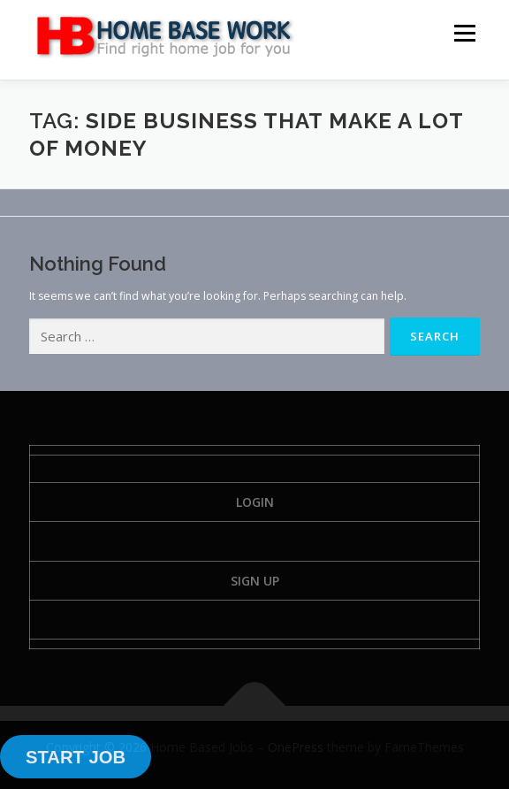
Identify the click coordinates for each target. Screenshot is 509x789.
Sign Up (255, 580)
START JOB (75, 757)
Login (255, 502)
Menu (463, 33)
